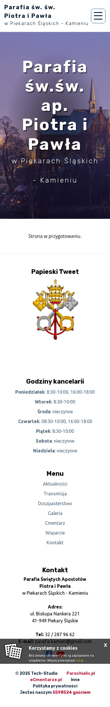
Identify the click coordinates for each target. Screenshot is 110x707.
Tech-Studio (44, 673)
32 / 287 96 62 (60, 634)
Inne (75, 679)
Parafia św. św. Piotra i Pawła (46, 15)
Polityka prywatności (55, 686)
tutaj (79, 660)
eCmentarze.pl (46, 679)
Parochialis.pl (81, 673)
